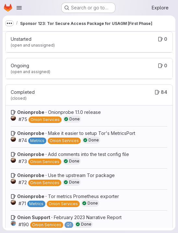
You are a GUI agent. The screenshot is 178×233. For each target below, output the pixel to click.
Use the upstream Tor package (81, 175)
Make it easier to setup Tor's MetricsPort (91, 133)
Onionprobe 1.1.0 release (74, 112)
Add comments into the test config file (88, 154)
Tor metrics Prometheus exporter (83, 196)
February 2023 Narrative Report (88, 217)
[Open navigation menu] (19, 8)
